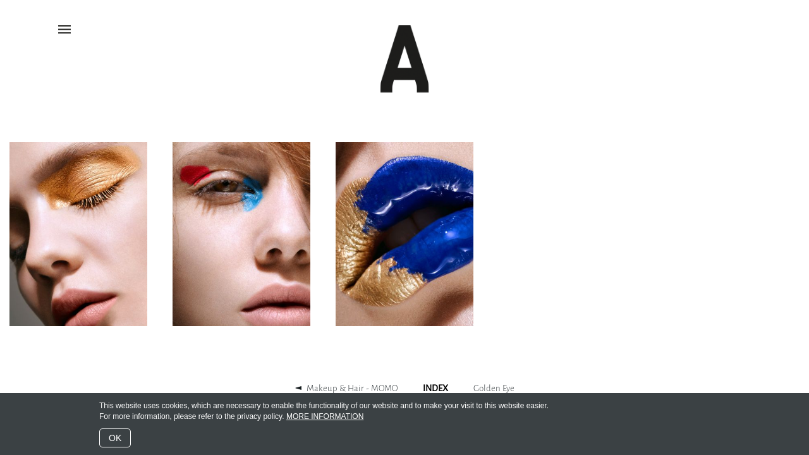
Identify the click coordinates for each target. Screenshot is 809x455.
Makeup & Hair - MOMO (352, 388)
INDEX (435, 388)
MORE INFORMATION (324, 416)
